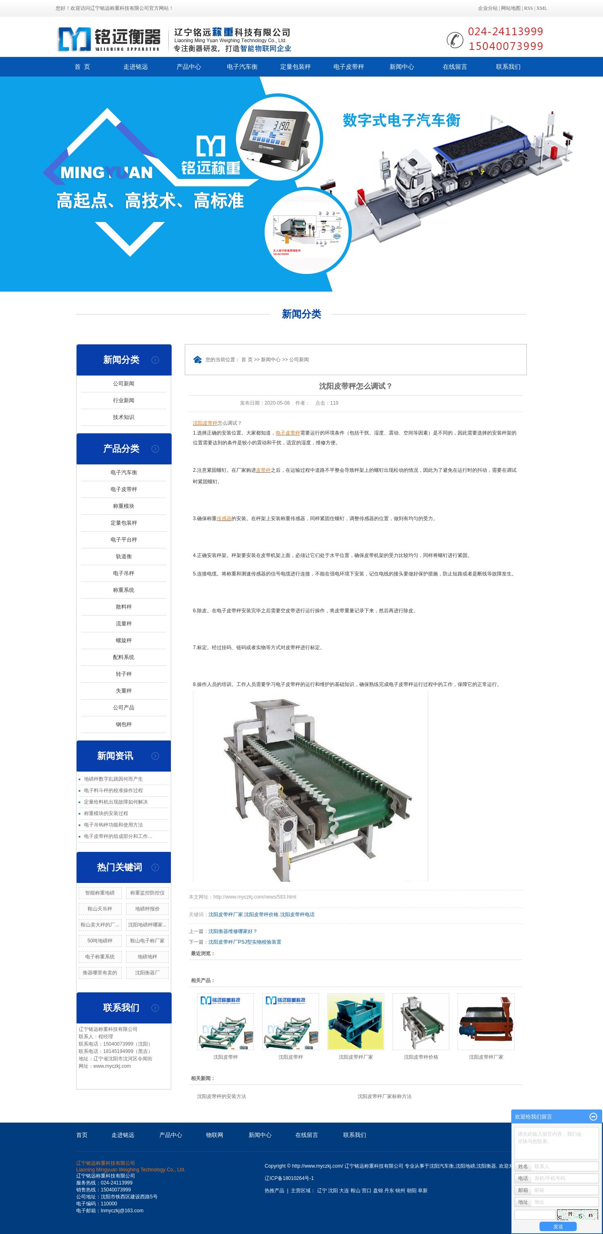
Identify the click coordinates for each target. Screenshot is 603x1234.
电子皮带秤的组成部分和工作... (118, 836)
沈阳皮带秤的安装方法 (221, 1096)
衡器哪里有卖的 (100, 973)
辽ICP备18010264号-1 (289, 1178)
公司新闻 (123, 383)
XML (541, 8)
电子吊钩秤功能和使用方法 (113, 825)
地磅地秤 (147, 957)
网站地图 (511, 8)
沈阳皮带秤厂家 (226, 914)
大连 (344, 1190)
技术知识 (123, 417)
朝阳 (412, 1190)
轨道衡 (124, 556)
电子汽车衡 (242, 66)
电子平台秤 (124, 540)
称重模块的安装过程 (106, 813)
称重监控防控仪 (147, 893)
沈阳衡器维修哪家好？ (233, 931)
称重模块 (123, 506)
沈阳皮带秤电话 (297, 914)
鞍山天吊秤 (100, 909)
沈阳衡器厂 (147, 973)
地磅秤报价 (147, 909)
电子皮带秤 (348, 66)
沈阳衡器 (486, 1166)
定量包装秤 (295, 66)
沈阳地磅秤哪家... (147, 925)
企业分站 (488, 8)
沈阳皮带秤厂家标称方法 (385, 1096)
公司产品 (123, 707)
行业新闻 (123, 400)
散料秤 (124, 607)
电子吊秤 (123, 573)
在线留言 (455, 66)
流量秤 (124, 623)
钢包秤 (124, 724)
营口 (367, 1190)
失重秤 (124, 691)
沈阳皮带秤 (225, 1057)
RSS (528, 8)
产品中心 (189, 66)
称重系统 (123, 590)
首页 (82, 1135)
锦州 (400, 1190)
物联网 (214, 1135)
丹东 (389, 1190)
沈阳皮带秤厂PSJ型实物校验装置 (245, 942)
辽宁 (322, 1190)
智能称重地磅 (100, 893)
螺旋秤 (124, 640)
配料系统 (123, 657)
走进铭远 (135, 66)
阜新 (423, 1190)
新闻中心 (402, 66)
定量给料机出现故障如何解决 (116, 802)
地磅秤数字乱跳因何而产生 (113, 779)
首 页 (82, 66)
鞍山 (355, 1190)
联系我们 (508, 66)
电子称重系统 (100, 957)
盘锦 (378, 1190)
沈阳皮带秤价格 (261, 914)
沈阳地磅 (465, 1166)
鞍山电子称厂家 (147, 941)
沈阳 (333, 1190)
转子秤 (124, 674)
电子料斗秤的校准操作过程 (113, 790)
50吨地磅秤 (100, 941)
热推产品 (274, 1190)
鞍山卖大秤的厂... (100, 925)
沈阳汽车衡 (441, 1166)
